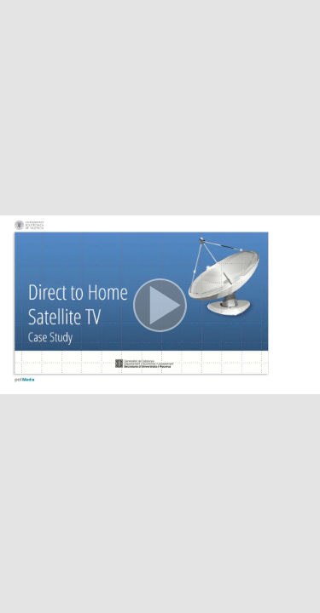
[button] (160, 306)
